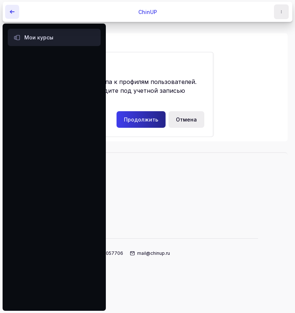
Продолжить (141, 119)
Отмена (186, 119)
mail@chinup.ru (153, 253)
